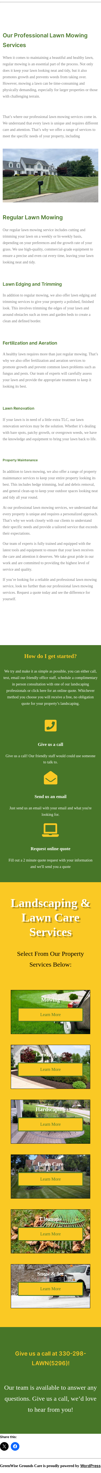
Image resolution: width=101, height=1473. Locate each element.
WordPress (90, 1465)
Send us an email (50, 796)
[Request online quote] (50, 830)
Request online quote (51, 848)
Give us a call (50, 744)
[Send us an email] (50, 777)
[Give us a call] (50, 725)
